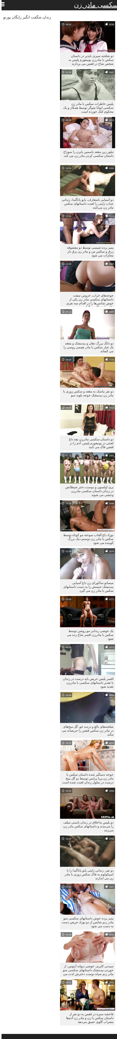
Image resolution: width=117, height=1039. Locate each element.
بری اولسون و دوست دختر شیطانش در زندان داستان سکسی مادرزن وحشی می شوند (88, 491)
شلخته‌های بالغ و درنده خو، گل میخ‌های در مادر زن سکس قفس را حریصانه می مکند (86, 730)
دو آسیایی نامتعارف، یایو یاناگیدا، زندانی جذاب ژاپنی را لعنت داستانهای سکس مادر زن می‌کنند (86, 203)
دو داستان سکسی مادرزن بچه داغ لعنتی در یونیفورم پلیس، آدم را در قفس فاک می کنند (89, 443)
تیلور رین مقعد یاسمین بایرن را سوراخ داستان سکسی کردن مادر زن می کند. (87, 154)
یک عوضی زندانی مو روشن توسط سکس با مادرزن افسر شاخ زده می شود (88, 635)
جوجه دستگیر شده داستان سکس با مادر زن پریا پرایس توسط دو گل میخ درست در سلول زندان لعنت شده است (86, 778)
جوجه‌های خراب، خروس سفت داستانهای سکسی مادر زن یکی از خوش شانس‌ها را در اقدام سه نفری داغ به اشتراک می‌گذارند (88, 300)
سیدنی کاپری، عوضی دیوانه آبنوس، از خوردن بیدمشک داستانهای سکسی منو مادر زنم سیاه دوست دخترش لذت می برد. (86, 971)
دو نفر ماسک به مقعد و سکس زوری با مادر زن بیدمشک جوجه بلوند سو (87, 393)
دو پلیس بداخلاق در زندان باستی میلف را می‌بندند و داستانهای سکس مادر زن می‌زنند (87, 826)
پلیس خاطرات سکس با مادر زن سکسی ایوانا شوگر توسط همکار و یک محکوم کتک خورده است (87, 108)
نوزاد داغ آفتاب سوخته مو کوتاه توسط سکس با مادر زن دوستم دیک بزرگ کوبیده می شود (87, 539)
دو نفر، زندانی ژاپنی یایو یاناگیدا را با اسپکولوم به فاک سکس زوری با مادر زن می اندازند (87, 874)
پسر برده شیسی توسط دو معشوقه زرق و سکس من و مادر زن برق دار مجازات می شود (88, 251)
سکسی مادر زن (94, 4)
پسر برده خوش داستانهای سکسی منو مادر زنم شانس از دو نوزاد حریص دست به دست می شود (86, 922)
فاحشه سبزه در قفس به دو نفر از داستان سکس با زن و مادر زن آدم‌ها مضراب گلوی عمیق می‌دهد (88, 1018)
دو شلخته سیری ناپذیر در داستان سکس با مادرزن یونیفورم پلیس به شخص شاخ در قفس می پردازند (89, 60)
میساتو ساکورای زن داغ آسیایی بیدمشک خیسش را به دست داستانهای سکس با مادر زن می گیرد (87, 587)
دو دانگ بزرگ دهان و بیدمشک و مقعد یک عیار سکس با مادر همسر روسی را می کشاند (87, 347)
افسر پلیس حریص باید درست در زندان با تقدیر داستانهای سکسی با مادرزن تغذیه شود (86, 682)
